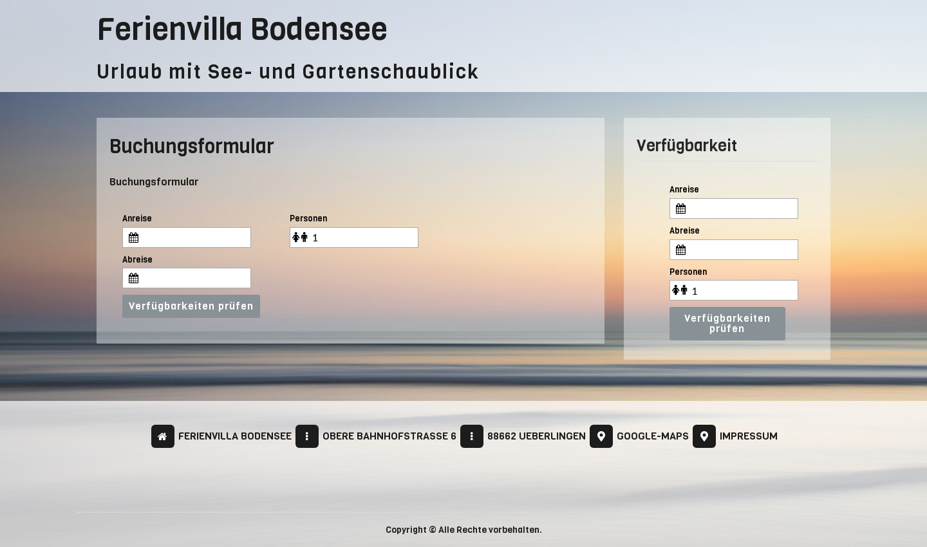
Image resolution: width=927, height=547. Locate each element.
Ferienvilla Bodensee (242, 29)
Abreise (137, 259)
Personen (308, 218)
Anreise (137, 218)
